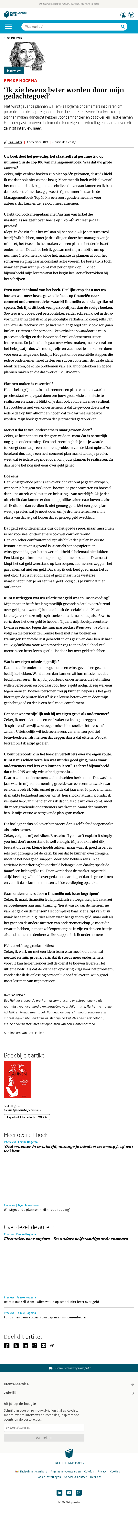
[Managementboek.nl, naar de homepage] (15, 16)
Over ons (95, 1477)
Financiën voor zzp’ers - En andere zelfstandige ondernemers (66, 1239)
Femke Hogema (66, 106)
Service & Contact (75, 1477)
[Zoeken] (70, 27)
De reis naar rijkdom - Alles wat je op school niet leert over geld (51, 1302)
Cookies (115, 1471)
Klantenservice (69, 1384)
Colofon (89, 1471)
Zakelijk (69, 1393)
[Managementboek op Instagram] (79, 1493)
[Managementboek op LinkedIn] (59, 1493)
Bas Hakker (15, 142)
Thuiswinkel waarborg (32, 1471)
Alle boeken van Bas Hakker (24, 1033)
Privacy (102, 1471)
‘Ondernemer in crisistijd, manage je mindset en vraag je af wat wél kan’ (68, 1149)
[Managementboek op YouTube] (69, 1493)
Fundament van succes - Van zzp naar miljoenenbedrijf (45, 1317)
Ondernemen (14, 37)
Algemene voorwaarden (66, 1471)
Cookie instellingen (49, 1477)
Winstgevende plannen (29, 106)
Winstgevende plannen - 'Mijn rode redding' (37, 1210)
